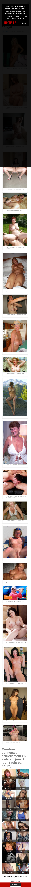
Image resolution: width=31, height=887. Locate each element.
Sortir (24, 23)
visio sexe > (15, 884)
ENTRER (10, 22)
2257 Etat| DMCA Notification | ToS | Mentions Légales (15, 876)
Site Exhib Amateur (15, 881)
